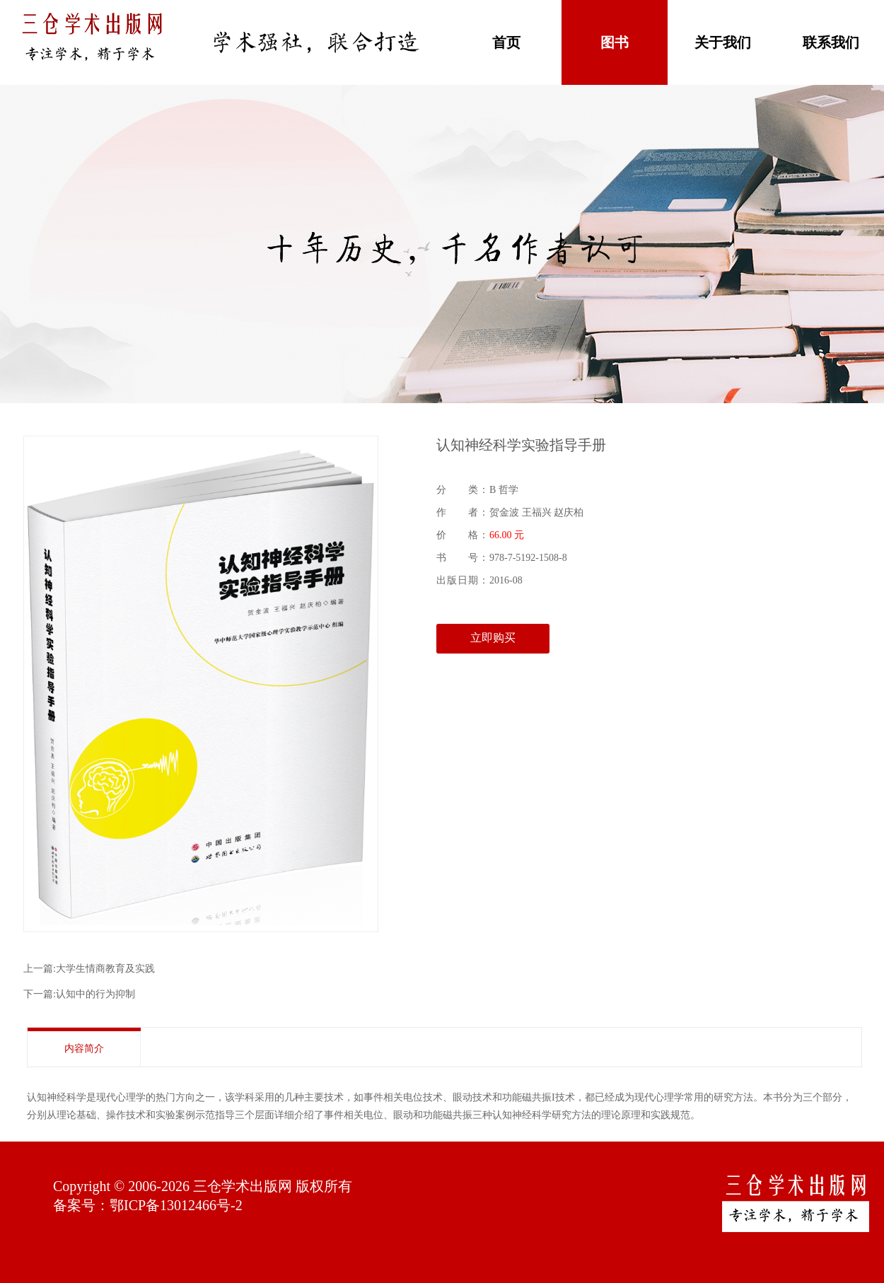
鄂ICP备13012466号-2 (176, 1205)
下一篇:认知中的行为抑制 (79, 994)
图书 (614, 42)
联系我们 (831, 42)
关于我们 (722, 42)
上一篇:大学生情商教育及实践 (89, 968)
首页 (506, 42)
